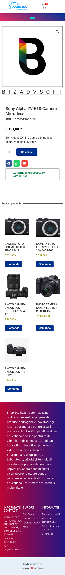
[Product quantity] (11, 152)
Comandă (27, 151)
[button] (32, 17)
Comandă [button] (13, 264)
